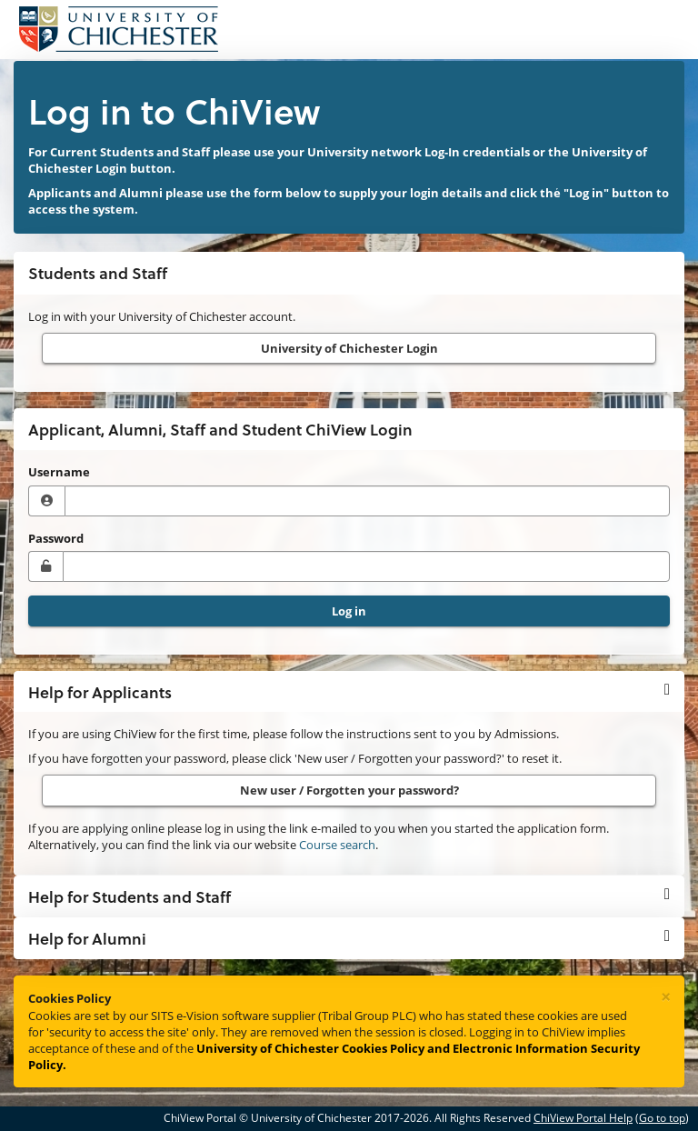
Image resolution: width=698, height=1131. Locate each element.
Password (56, 538)
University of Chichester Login (349, 348)
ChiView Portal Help (583, 1118)
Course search (337, 844)
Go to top (662, 1118)
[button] (349, 692)
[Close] (666, 997)
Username (59, 472)
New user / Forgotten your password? (349, 790)
